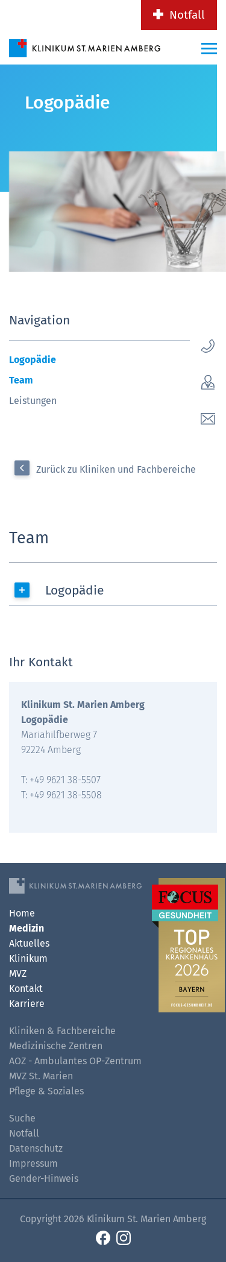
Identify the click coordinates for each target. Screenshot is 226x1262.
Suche (22, 1118)
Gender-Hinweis (43, 1178)
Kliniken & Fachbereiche (62, 1030)
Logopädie (32, 359)
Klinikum (28, 958)
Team (21, 380)
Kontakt (26, 988)
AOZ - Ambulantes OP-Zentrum (75, 1061)
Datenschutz (36, 1148)
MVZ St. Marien (41, 1076)
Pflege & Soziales (46, 1091)
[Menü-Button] (209, 48)
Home (22, 913)
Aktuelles (29, 943)
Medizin (26, 928)
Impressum (33, 1163)
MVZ (18, 973)
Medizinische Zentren (55, 1046)
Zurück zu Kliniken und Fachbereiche (116, 469)
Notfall (187, 15)
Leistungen (33, 400)
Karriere (27, 1003)
